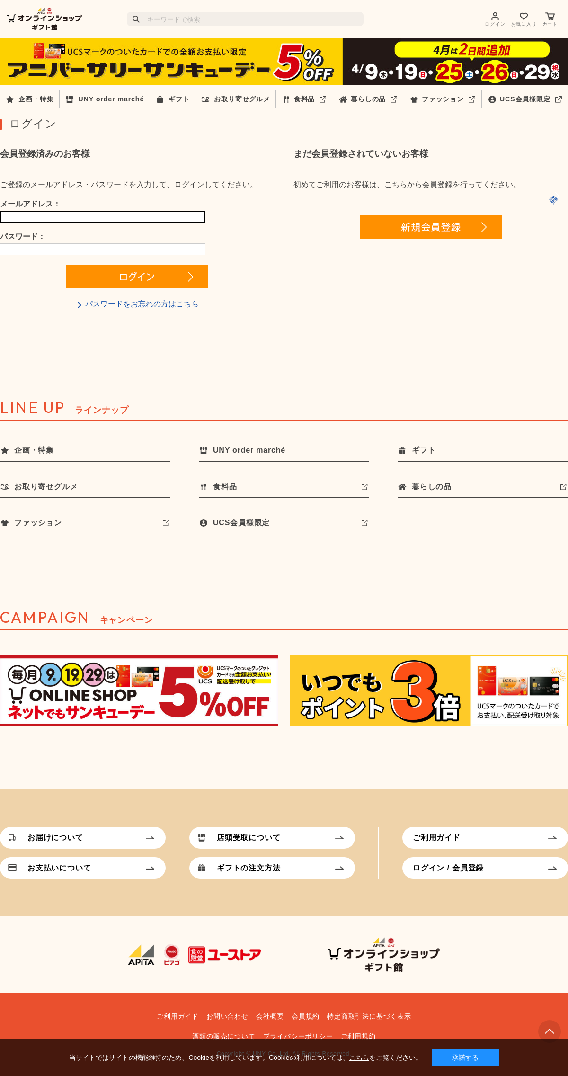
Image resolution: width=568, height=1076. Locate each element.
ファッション (443, 99)
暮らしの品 (368, 99)
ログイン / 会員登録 (448, 868)
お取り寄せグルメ (242, 99)
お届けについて (55, 838)
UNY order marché (111, 99)
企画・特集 (35, 99)
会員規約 (306, 1016)
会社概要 (270, 1016)
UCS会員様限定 (525, 99)
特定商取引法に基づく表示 (369, 1016)
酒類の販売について (223, 1036)
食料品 (304, 99)
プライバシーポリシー (298, 1036)
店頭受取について (248, 838)
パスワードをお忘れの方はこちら (142, 304)
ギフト (179, 99)
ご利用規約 (358, 1036)
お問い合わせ (227, 1016)
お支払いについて (59, 868)
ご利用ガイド (437, 838)
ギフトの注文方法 (248, 868)
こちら (359, 1057)
